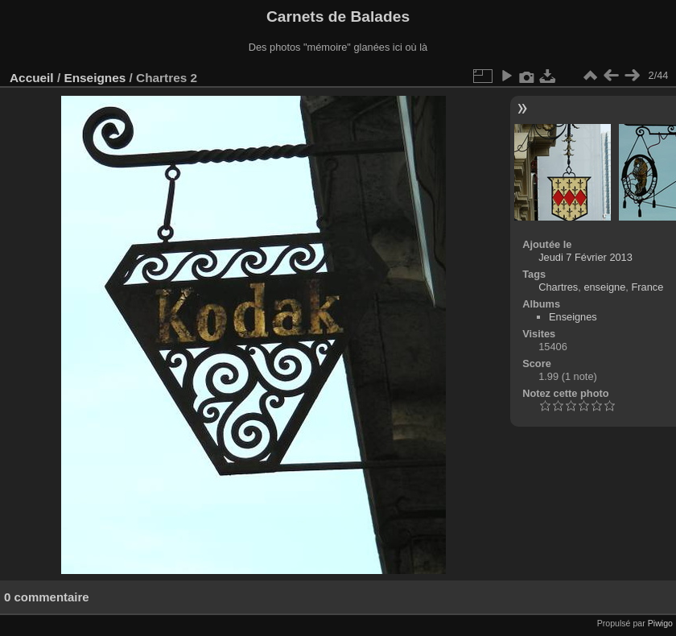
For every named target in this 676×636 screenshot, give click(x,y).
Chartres (558, 287)
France (647, 287)
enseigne (604, 287)
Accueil (32, 78)
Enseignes (95, 78)
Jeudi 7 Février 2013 (585, 257)
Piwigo (660, 623)
